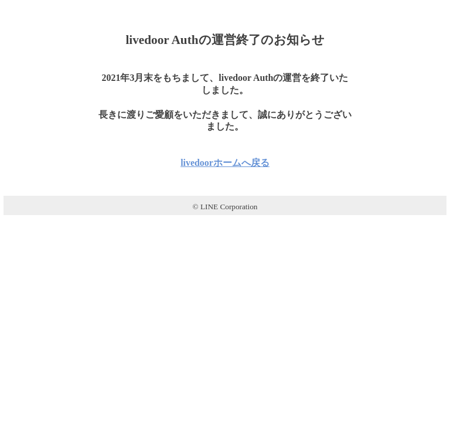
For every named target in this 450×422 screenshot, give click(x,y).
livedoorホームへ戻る (225, 163)
